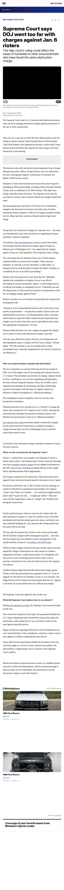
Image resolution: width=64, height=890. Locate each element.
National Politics (13, 19)
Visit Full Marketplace (53, 688)
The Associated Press (12, 206)
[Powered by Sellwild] (58, 815)
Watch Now (56, 3)
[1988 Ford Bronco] (32, 767)
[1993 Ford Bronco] (32, 706)
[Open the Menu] (4, 3)
